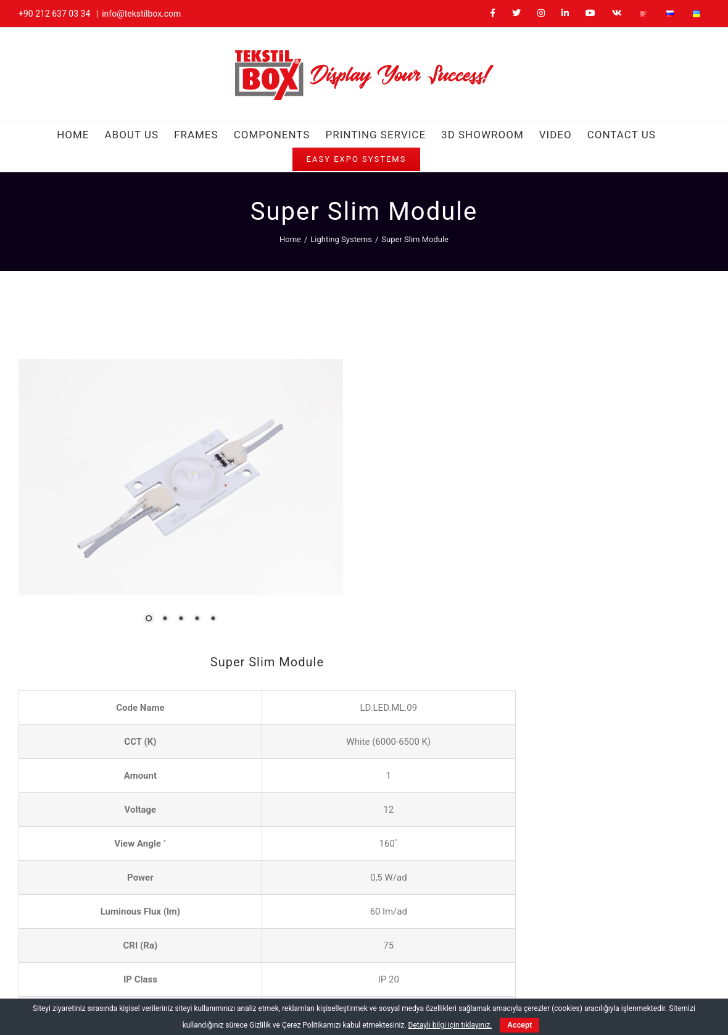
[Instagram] (516, 959)
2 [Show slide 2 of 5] (113, 543)
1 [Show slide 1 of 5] (97, 543)
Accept (519, 1025)
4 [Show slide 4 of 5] (145, 543)
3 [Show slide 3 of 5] (129, 543)
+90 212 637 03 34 (54, 14)
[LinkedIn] (537, 959)
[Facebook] (471, 959)
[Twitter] (493, 959)
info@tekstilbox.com (141, 14)
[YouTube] (559, 959)
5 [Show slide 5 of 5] (161, 543)
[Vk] (583, 959)
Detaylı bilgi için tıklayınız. (450, 1025)
